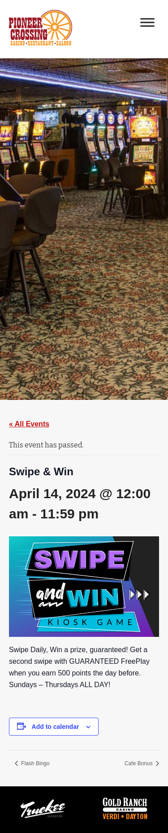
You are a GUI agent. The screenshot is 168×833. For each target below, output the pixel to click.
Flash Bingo (35, 763)
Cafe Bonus (139, 763)
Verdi (111, 816)
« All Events (29, 424)
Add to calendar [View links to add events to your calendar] (55, 726)
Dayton (136, 816)
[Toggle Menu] (147, 22)
